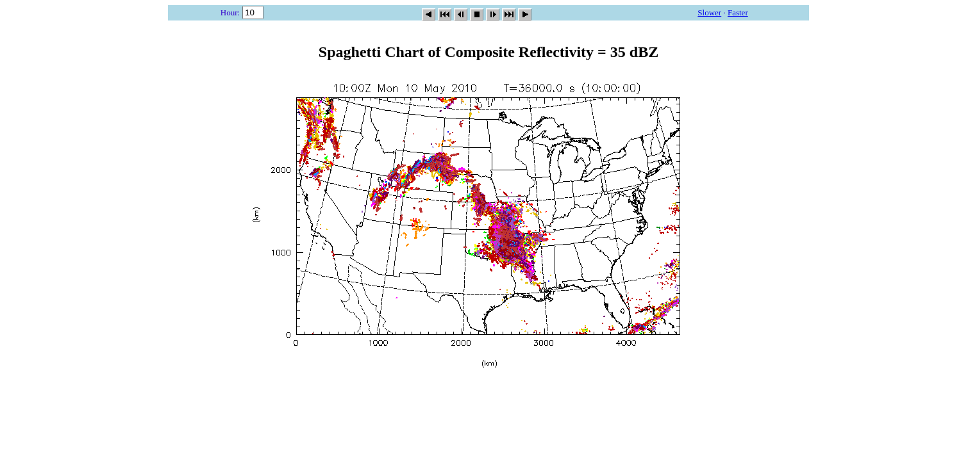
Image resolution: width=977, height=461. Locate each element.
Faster (738, 12)
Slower (709, 12)
